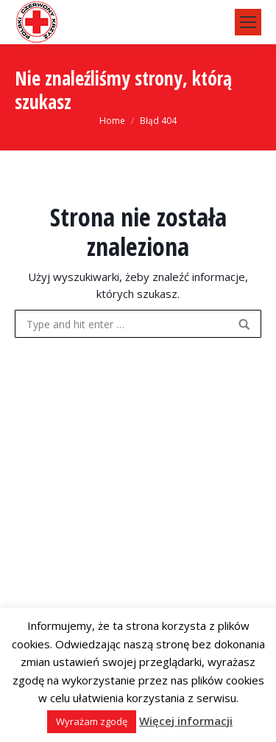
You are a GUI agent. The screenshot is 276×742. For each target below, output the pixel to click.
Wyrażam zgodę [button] (91, 721)
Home (112, 120)
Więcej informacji (186, 720)
